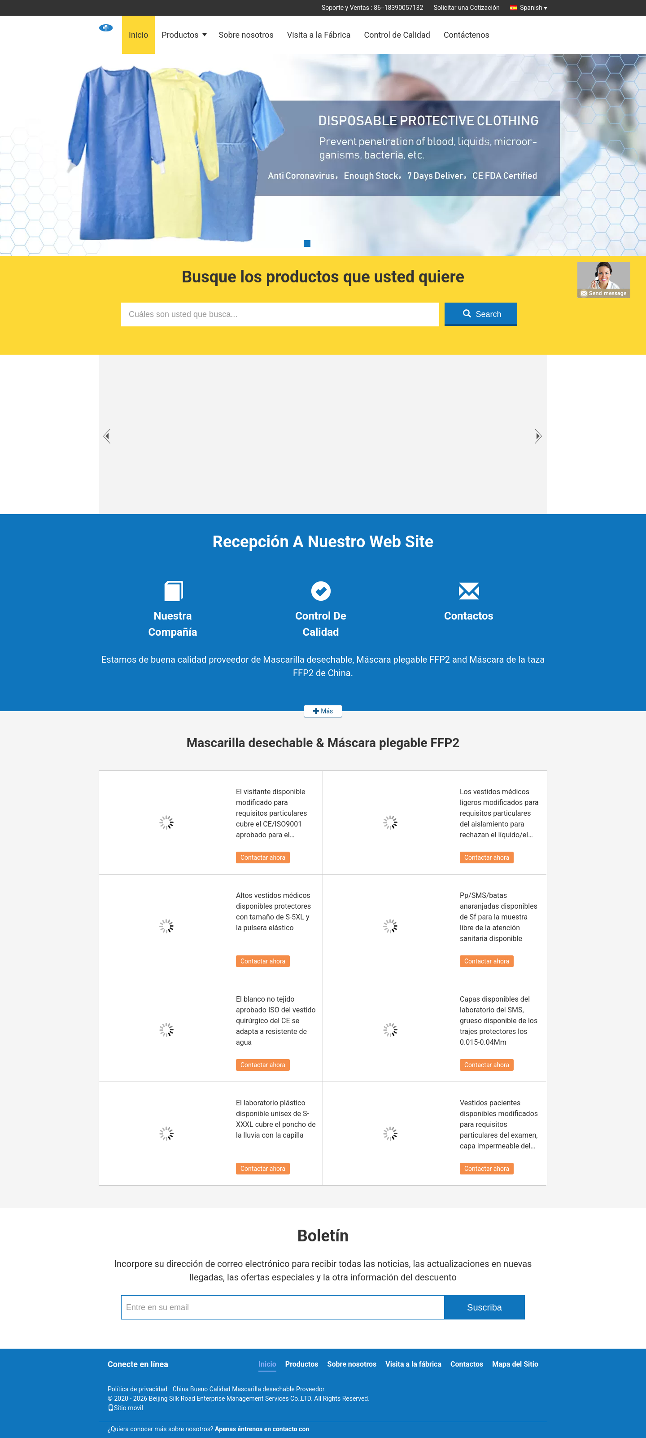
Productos (180, 35)
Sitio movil (125, 1408)
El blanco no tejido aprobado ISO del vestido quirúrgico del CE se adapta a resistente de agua (276, 1021)
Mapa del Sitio (515, 1364)
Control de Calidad (397, 35)
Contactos (466, 1364)
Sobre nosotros (246, 35)
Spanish (533, 7)
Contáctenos (466, 35)
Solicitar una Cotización (467, 7)
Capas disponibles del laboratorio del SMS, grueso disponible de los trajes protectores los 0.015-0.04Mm (498, 1021)
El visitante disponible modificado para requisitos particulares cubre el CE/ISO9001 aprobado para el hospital (271, 813)
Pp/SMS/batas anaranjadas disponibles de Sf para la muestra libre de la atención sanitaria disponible (498, 917)
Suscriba (484, 1307)
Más (323, 711)
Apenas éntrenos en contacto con (262, 1429)
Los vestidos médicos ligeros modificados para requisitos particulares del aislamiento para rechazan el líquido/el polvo (499, 813)
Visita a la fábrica (413, 1364)
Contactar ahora (262, 857)
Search (482, 314)
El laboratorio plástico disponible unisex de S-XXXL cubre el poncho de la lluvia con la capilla (276, 1119)
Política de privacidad (137, 1389)
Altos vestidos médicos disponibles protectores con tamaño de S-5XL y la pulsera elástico (273, 911)
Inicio (138, 35)
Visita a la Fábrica (319, 35)
